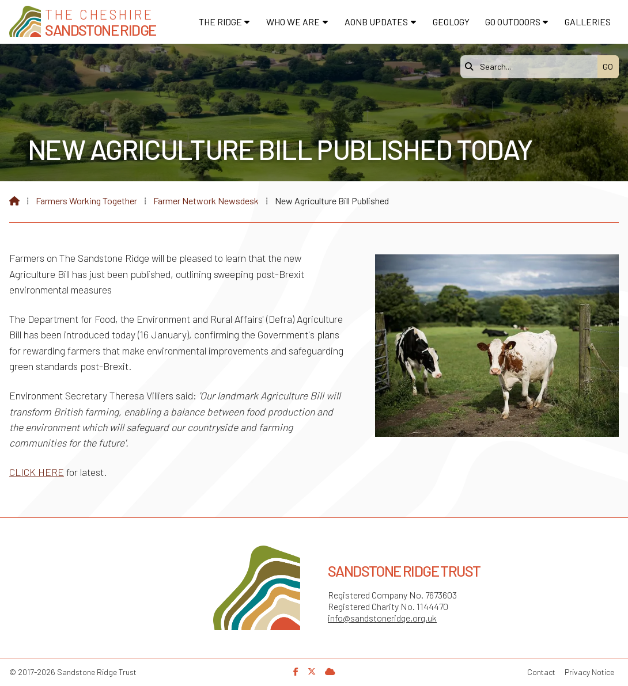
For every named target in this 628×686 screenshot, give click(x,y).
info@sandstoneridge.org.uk (382, 617)
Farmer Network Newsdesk (206, 200)
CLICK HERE (36, 472)
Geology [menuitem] (451, 21)
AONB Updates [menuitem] (376, 21)
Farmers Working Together (86, 200)
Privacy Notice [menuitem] (589, 672)
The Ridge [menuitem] (220, 21)
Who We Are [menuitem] (293, 21)
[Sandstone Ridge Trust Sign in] (330, 671)
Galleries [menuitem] (588, 21)
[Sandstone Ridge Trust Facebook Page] (295, 671)
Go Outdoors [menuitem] (512, 21)
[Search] (531, 66)
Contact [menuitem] (541, 672)
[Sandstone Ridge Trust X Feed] (312, 671)
